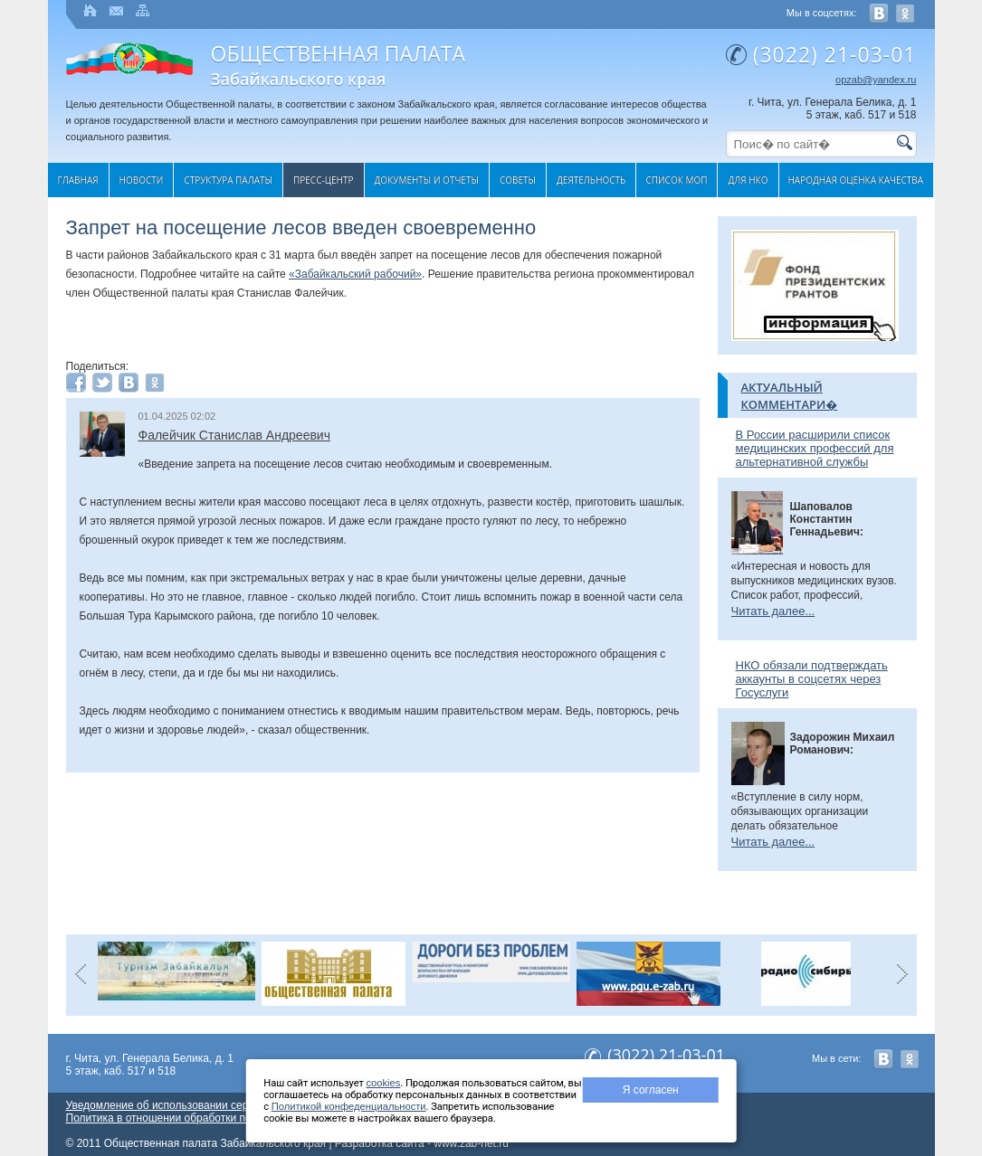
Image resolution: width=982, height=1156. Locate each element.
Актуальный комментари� (789, 395)
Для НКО (747, 180)
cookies (383, 1082)
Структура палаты (228, 180)
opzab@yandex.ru (875, 79)
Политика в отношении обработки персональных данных (209, 1118)
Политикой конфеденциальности (349, 1106)
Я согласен (651, 1090)
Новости (141, 180)
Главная (78, 180)
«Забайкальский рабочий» (355, 274)
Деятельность (591, 180)
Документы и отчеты (427, 180)
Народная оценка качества (856, 180)
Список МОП (676, 180)
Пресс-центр (323, 180)
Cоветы (518, 180)
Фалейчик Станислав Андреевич (234, 435)
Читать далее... (773, 611)
